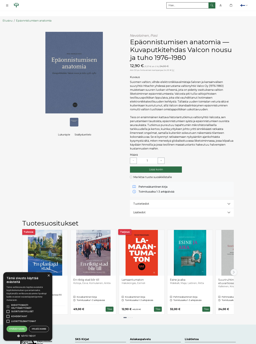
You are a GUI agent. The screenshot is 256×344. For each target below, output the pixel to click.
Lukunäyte (64, 131)
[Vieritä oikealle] (234, 265)
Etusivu (8, 13)
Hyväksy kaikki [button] (17, 329)
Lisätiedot (139, 205)
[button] (244, 5)
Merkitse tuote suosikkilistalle (152, 169)
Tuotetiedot (141, 196)
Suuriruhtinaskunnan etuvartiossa (232, 274)
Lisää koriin (156, 162)
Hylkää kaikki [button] (39, 329)
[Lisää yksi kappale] (161, 153)
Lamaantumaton (133, 272)
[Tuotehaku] (190, 5)
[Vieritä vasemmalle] (22, 265)
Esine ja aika (177, 272)
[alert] (27, 306)
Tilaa (109, 301)
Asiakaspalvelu (139, 339)
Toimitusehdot (194, 339)
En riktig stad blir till (86, 272)
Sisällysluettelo (83, 131)
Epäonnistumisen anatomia (33, 13)
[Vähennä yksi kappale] (133, 153)
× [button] (48, 275)
